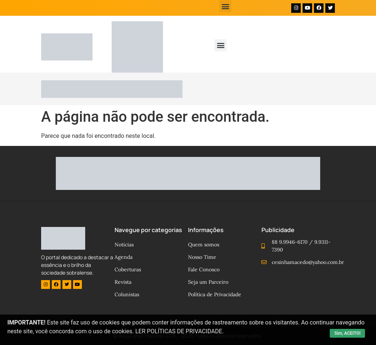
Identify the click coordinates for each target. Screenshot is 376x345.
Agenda (124, 257)
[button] (225, 6)
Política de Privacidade (214, 294)
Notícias (124, 244)
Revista (123, 282)
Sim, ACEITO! (347, 333)
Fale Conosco (204, 269)
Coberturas (128, 269)
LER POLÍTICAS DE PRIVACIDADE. (179, 331)
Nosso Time (202, 257)
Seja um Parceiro (208, 282)
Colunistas (127, 294)
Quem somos (203, 244)
